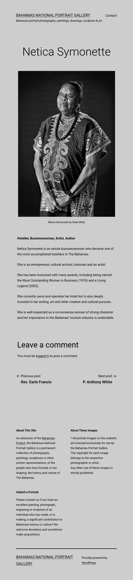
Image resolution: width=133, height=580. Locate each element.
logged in (42, 356)
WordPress (89, 562)
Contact (111, 15)
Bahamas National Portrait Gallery (53, 15)
